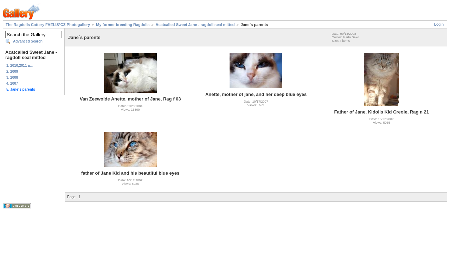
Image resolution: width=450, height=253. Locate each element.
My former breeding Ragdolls (122, 24)
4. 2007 (12, 83)
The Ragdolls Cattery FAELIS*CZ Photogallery (48, 24)
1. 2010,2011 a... (19, 65)
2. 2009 (12, 71)
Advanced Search (28, 41)
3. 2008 (12, 77)
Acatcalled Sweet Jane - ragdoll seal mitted (195, 24)
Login (439, 24)
